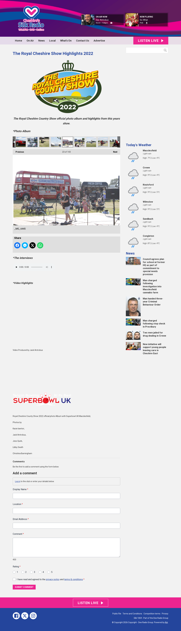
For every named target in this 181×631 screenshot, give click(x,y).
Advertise (99, 40)
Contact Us (82, 40)
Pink (141, 23)
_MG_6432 (79, 142)
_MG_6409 (103, 142)
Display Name (20, 489)
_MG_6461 (56, 142)
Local (52, 40)
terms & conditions (73, 579)
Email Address (21, 519)
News (41, 40)
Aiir (166, 622)
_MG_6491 (32, 142)
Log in (17, 481)
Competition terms (152, 614)
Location (18, 504)
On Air (30, 40)
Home (18, 40)
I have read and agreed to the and (50, 579)
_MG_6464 (44, 142)
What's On (66, 40)
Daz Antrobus (102, 20)
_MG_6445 (68, 142)
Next (113, 151)
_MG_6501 (21, 142)
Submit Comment (24, 587)
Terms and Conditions (132, 614)
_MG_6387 (115, 142)
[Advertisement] (147, 97)
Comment (18, 534)
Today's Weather (138, 145)
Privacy (165, 614)
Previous (18, 151)
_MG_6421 (91, 142)
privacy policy (53, 579)
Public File (116, 614)
